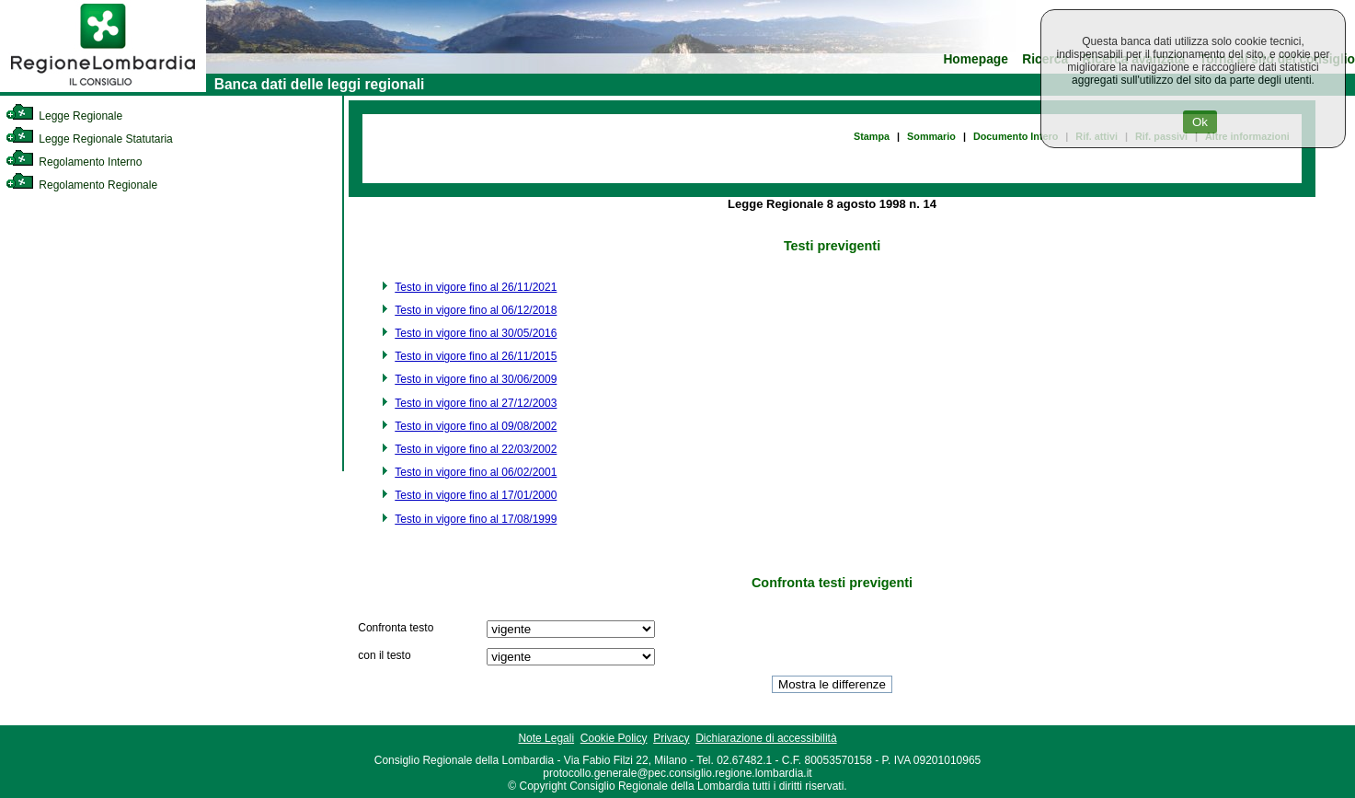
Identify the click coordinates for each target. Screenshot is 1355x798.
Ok (1200, 122)
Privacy (671, 738)
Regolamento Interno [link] (74, 162)
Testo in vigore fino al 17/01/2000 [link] (476, 495)
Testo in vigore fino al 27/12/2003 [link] (476, 403)
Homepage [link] (975, 59)
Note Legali (546, 738)
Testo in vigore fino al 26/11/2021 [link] (476, 287)
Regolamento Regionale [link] (81, 185)
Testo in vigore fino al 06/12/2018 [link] (476, 310)
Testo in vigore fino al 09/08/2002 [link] (476, 426)
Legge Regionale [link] (64, 116)
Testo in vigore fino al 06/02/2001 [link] (476, 472)
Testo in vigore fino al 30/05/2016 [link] (476, 333)
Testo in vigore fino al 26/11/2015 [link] (476, 356)
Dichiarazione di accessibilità (765, 738)
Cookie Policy (614, 738)
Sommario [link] (931, 136)
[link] (103, 88)
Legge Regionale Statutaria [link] (89, 139)
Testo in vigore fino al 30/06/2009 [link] (476, 379)
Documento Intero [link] (1015, 136)
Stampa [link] (872, 136)
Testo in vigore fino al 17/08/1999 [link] (476, 519)
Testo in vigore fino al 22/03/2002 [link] (476, 449)
